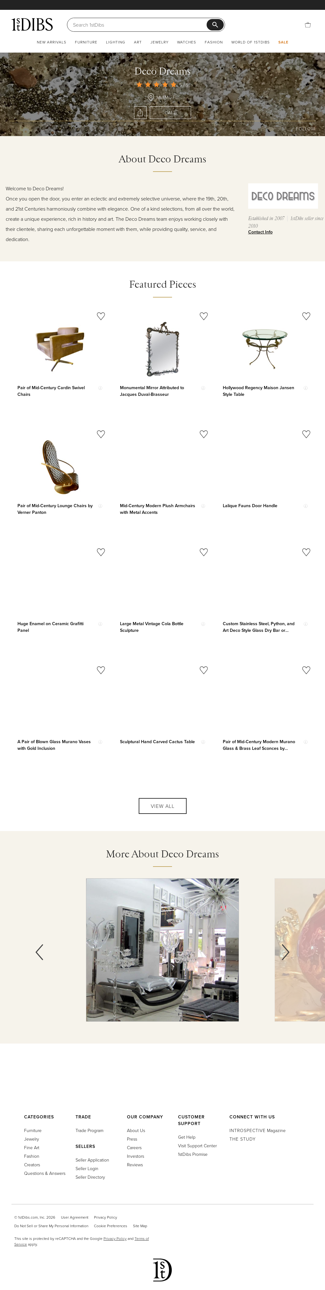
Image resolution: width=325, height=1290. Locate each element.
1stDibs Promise (193, 1154)
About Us (136, 1130)
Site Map (140, 1225)
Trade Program (89, 1130)
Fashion (214, 42)
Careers (134, 1147)
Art (138, 42)
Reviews (135, 1165)
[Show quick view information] (100, 388)
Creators (32, 1165)
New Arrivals (51, 42)
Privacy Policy (105, 1217)
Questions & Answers (44, 1173)
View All (163, 805)
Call (170, 112)
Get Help (187, 1137)
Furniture (86, 42)
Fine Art (31, 1147)
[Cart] (308, 25)
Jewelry (159, 42)
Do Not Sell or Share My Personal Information (51, 1225)
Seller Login (87, 1168)
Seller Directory (90, 1177)
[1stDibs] (32, 24)
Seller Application (92, 1160)
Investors (135, 1156)
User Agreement (74, 1217)
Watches (186, 42)
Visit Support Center (197, 1146)
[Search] (140, 24)
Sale (283, 42)
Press (132, 1139)
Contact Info (260, 232)
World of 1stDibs (250, 42)
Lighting (115, 42)
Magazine (257, 1130)
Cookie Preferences (110, 1225)
